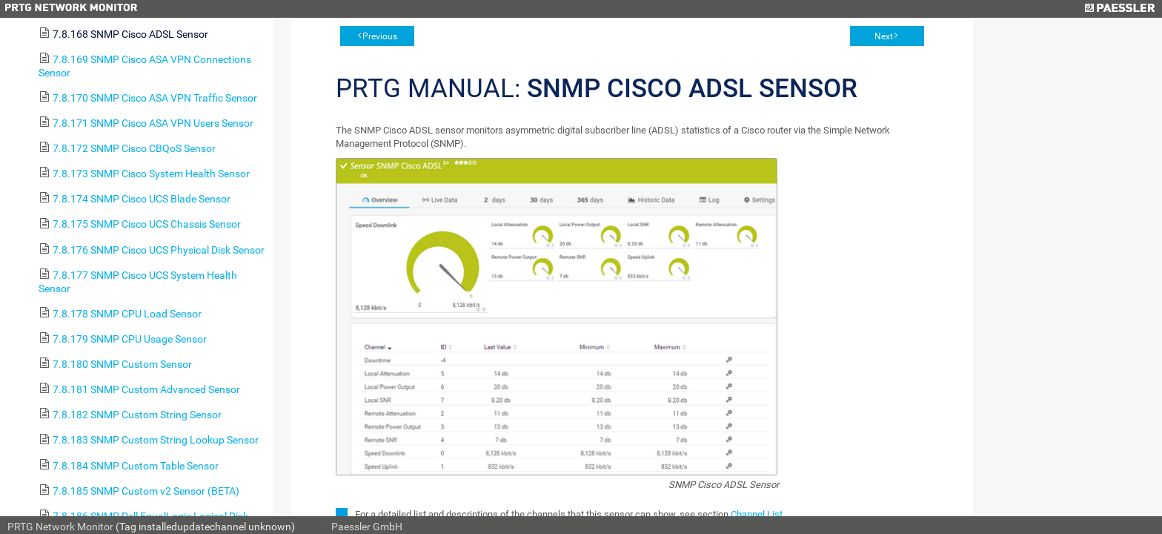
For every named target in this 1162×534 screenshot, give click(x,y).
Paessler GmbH (366, 527)
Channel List (757, 514)
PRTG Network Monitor (60, 527)
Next (883, 36)
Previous (379, 36)
